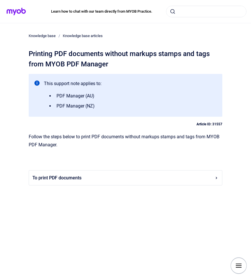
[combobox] (206, 11)
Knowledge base (42, 36)
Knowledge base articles (83, 36)
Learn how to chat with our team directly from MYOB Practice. (101, 11)
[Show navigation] (238, 265)
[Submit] (172, 11)
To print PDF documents (125, 178)
